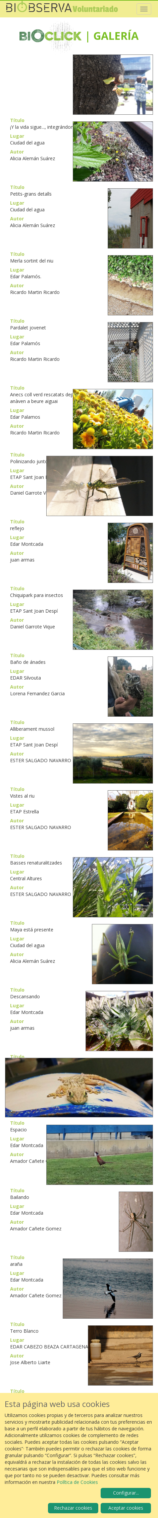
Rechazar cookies (73, 1508)
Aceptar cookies (125, 1508)
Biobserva (62, 9)
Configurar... (126, 1493)
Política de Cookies (77, 1482)
